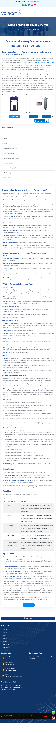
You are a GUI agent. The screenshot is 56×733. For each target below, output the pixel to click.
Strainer (6, 139)
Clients (5, 644)
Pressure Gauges (8, 163)
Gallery (5, 647)
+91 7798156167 (10, 673)
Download (6, 653)
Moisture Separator (9, 173)
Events (5, 650)
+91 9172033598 (10, 679)
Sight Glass (7, 178)
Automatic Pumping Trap (11, 168)
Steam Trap (7, 134)
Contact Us (6, 656)
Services (5, 641)
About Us (5, 638)
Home (18, 29)
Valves (5, 144)
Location (28, 626)
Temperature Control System (12, 158)
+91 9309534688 (20, 1)
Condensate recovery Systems (11, 85)
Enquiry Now (14, 116)
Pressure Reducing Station (11, 148)
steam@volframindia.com (36, 1)
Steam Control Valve (10, 153)
